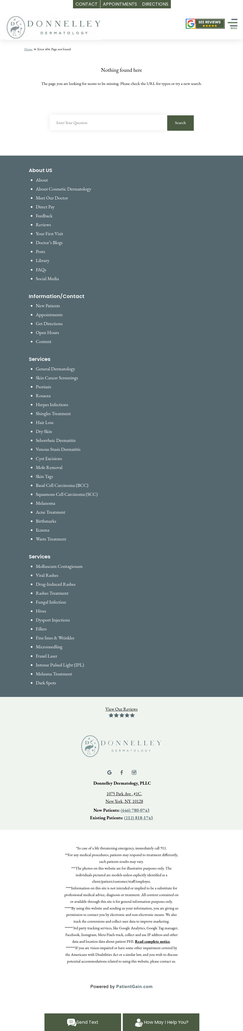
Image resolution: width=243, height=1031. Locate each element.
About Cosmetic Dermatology (63, 189)
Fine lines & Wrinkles (55, 638)
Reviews (43, 225)
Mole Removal (49, 467)
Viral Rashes (47, 575)
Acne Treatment (50, 512)
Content (43, 341)
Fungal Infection (51, 602)
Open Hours (47, 332)
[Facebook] (122, 771)
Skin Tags (44, 476)
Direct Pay (45, 207)
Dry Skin (44, 431)
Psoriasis (43, 387)
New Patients (48, 306)
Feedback (44, 216)
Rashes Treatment (52, 593)
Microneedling (49, 647)
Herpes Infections (52, 404)
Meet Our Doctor (52, 198)
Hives (41, 611)
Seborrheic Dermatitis (56, 440)
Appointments (49, 314)
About (42, 180)
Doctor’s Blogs (49, 242)
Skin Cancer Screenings (57, 378)
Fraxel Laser (46, 656)
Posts (40, 251)
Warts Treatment (51, 539)
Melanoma (45, 503)
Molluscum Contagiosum (59, 566)
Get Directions (49, 323)
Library (42, 260)
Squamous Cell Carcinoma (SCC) (67, 494)
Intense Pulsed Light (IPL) (60, 665)
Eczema (42, 530)
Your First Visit (49, 233)
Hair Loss (44, 422)
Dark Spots (46, 683)
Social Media (47, 278)
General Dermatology (55, 369)
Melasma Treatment (54, 674)
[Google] (110, 771)
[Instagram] (134, 771)
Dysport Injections (53, 620)
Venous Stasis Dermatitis (58, 449)
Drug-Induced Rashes (56, 584)
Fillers (41, 629)
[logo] (54, 28)
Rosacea (43, 395)
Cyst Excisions (49, 458)
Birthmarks (46, 521)
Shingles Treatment (53, 413)
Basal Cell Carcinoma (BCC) (62, 485)
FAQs (41, 269)
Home (28, 49)
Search (180, 122)
